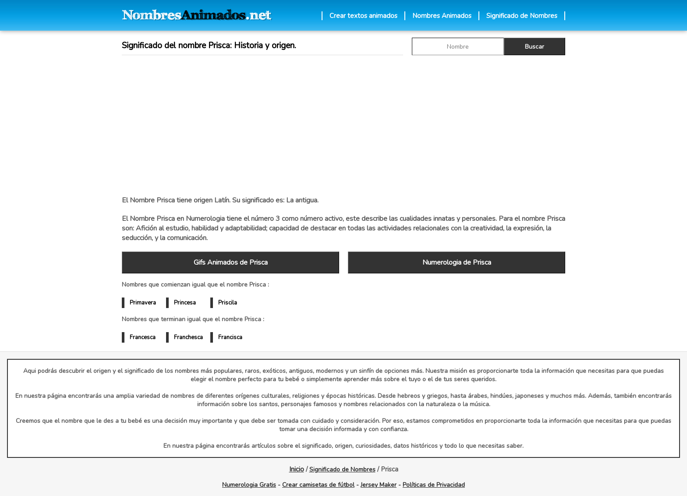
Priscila (227, 303)
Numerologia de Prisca (456, 262)
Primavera (143, 303)
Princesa (185, 303)
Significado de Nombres (521, 15)
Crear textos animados (363, 15)
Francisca (230, 337)
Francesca (143, 337)
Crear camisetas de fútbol (318, 485)
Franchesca (188, 337)
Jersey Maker (379, 485)
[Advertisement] (343, 125)
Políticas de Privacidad (434, 485)
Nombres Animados (441, 15)
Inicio (296, 469)
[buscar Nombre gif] (458, 46)
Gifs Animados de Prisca (231, 262)
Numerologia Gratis (249, 485)
